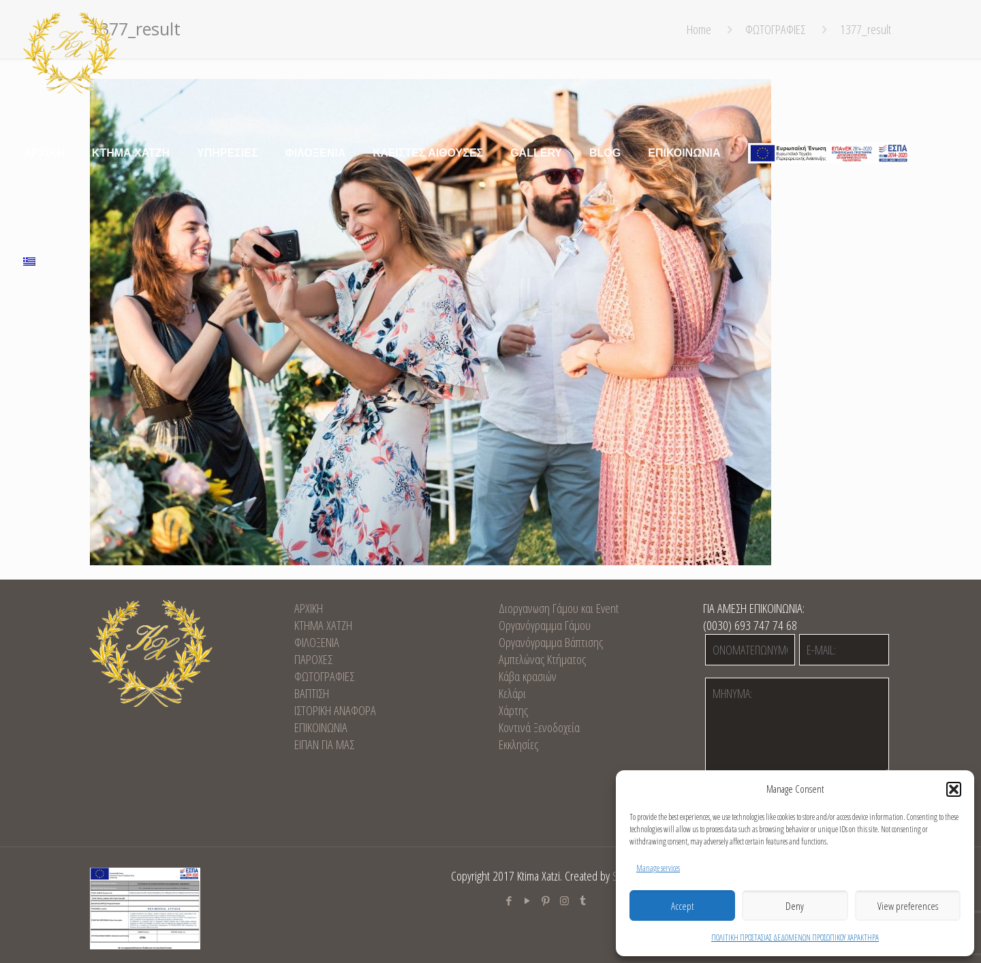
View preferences (907, 906)
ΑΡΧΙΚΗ (308, 608)
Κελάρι (512, 693)
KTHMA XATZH (323, 625)
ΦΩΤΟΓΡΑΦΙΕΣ (324, 676)
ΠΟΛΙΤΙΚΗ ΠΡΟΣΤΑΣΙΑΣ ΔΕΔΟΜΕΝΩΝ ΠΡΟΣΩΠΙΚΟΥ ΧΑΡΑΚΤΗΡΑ (795, 937)
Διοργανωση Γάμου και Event (559, 608)
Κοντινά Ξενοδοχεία (539, 727)
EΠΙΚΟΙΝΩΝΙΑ (320, 727)
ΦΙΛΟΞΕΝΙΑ (316, 642)
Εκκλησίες (518, 744)
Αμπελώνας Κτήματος (542, 659)
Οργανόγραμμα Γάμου (545, 625)
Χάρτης (513, 710)
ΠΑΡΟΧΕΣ (313, 659)
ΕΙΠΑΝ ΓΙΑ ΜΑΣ (324, 744)
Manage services (658, 868)
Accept (682, 906)
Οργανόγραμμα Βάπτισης (551, 642)
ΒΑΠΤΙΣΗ (311, 693)
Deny (794, 906)
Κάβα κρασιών (528, 676)
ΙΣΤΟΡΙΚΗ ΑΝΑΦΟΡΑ (335, 710)
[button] (954, 789)
